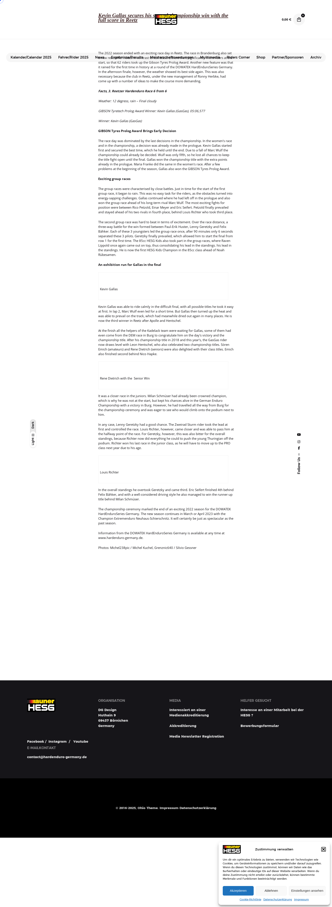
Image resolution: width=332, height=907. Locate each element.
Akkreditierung (182, 726)
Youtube (80, 742)
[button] (323, 849)
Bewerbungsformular (260, 726)
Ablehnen (271, 890)
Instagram (57, 742)
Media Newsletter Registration (196, 736)
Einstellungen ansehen (307, 890)
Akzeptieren (238, 890)
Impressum (301, 899)
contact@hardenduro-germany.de (57, 758)
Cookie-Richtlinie (250, 899)
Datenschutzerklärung (277, 899)
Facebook (35, 742)
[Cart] (299, 19)
